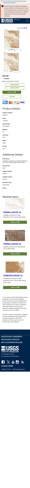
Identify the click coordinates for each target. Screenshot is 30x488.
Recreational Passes (9, 336)
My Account (21, 28)
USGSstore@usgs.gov (18, 369)
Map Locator (6, 342)
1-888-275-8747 (6, 369)
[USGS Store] (13, 21)
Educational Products (10, 339)
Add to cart (12, 92)
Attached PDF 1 (14, 85)
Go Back (12, 96)
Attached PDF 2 (15, 88)
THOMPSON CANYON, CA (13, 275)
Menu (27, 21)
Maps (20, 336)
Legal (20, 342)
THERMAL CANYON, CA (12, 212)
